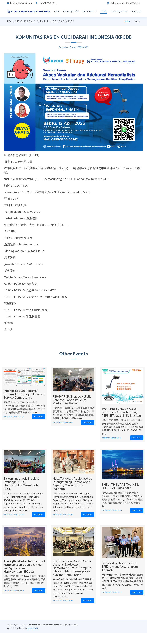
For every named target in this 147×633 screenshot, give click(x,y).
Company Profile (71, 11)
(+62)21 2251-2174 (46, 3)
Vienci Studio (32, 628)
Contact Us (136, 11)
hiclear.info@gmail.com (21, 3)
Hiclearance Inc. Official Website (125, 3)
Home (57, 11)
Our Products (88, 11)
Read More (39, 416)
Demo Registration (119, 11)
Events (103, 11)
